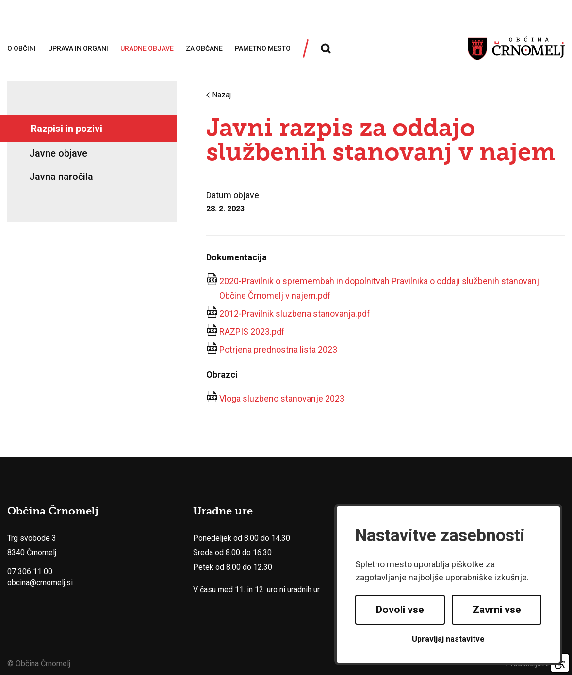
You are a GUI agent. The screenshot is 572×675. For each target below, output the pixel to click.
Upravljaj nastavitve (448, 638)
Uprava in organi (78, 48)
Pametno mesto (263, 48)
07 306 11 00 (29, 571)
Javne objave (58, 153)
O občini (21, 48)
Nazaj (218, 95)
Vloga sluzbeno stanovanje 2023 (281, 398)
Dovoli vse (400, 609)
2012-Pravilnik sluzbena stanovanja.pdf (294, 313)
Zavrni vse (497, 609)
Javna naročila (61, 176)
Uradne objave (147, 48)
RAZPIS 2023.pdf (252, 331)
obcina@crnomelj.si (40, 582)
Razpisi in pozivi (66, 128)
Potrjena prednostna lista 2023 (278, 349)
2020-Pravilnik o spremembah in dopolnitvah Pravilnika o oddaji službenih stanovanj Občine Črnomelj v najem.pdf (379, 288)
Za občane (204, 48)
